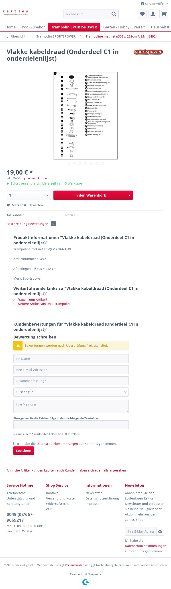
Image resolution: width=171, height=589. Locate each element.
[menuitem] (91, 16)
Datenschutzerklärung (102, 498)
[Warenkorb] (163, 14)
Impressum (94, 503)
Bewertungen (42, 224)
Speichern (23, 450)
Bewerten (33, 205)
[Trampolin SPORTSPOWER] (74, 27)
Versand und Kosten (61, 498)
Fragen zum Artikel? (30, 299)
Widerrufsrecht (57, 503)
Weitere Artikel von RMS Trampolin (41, 304)
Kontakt (52, 493)
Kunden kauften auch (47, 470)
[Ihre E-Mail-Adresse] (71, 369)
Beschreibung (17, 224)
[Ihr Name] (71, 358)
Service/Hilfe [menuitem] (153, 4)
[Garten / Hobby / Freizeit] (124, 27)
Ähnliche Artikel (19, 470)
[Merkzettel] (142, 14)
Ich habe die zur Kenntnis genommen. (67, 444)
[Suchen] (114, 14)
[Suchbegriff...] (91, 14)
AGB (49, 509)
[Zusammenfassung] (71, 380)
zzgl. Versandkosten (34, 178)
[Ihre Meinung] (71, 406)
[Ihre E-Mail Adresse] (141, 531)
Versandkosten (74, 565)
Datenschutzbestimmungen (57, 444)
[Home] (10, 27)
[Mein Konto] (153, 14)
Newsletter (94, 493)
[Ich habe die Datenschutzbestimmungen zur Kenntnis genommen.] (14, 443)
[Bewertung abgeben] (71, 392)
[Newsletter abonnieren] (160, 531)
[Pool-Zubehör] (33, 27)
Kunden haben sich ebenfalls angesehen (95, 470)
